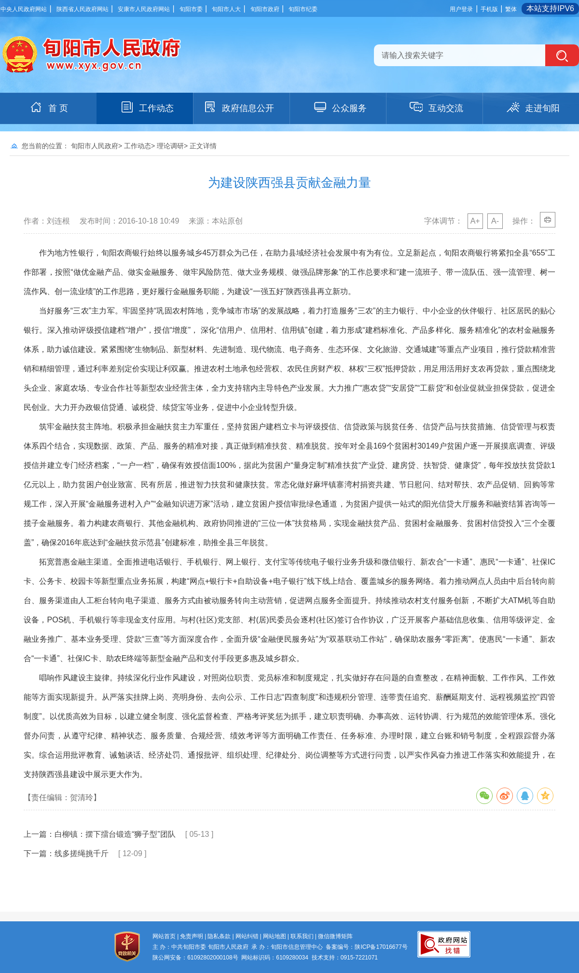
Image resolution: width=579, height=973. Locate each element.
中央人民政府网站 (23, 9)
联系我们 (302, 936)
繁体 (511, 9)
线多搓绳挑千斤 (82, 853)
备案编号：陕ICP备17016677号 (366, 947)
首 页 (48, 107)
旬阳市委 (191, 9)
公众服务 (340, 107)
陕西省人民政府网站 (82, 9)
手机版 (489, 9)
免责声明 (191, 936)
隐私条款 (219, 936)
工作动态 (147, 107)
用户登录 (461, 9)
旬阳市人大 (226, 9)
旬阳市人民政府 (94, 146)
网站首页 (164, 936)
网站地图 (274, 936)
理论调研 (170, 146)
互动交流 (436, 107)
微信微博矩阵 (335, 936)
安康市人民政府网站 (144, 9)
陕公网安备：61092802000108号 (195, 957)
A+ (475, 221)
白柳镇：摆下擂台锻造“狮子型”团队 (115, 834)
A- (495, 221)
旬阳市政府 (264, 9)
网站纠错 (247, 936)
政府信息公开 (238, 107)
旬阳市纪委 (303, 9)
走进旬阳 (533, 107)
